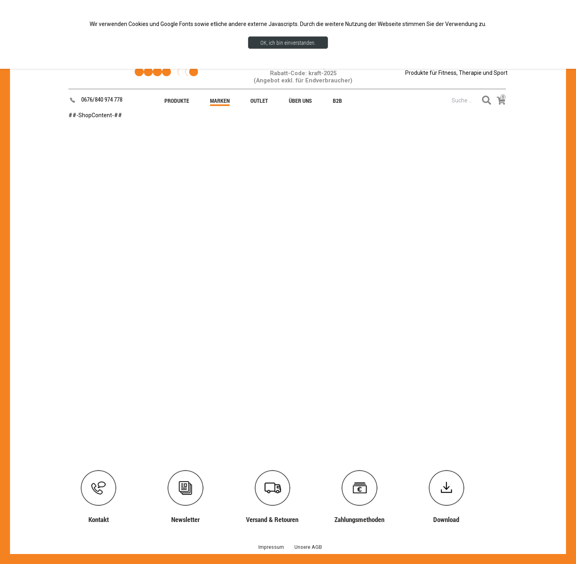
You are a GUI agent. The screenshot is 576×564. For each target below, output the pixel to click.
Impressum (271, 547)
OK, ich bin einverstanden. (288, 42)
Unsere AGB (308, 547)
